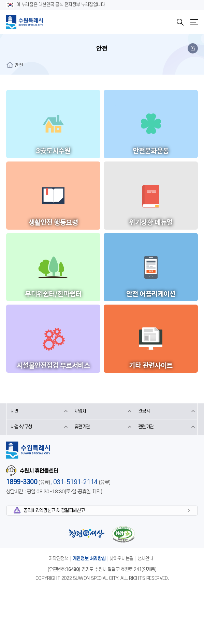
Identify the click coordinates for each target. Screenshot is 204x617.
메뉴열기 (194, 22)
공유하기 (193, 48)
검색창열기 (180, 22)
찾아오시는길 (121, 558)
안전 (18, 64)
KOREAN (165, 22)
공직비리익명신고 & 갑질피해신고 (54, 510)
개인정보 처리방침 (89, 558)
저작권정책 (59, 558)
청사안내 (145, 558)
